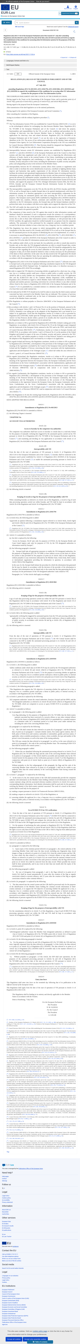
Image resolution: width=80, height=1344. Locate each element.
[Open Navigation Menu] (7, 22)
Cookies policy (6, 1198)
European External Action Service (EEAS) (14, 1305)
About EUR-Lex (6, 1209)
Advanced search (73, 26)
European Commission (8, 1296)
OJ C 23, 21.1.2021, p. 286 (48, 1022)
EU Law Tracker (6, 1236)
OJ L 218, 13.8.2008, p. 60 (36, 468)
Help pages (5, 1176)
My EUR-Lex (68, 7)
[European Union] (6, 1243)
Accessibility (6, 1200)
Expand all (63, 57)
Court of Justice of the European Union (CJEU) (15, 1298)
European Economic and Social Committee (14, 1307)
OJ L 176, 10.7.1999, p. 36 (16, 1121)
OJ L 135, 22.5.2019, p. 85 (60, 486)
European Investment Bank (10, 1311)
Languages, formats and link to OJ (16, 61)
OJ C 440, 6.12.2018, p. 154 (16, 1019)
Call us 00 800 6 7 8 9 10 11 (10, 1254)
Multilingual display (12, 65)
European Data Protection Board (11, 1318)
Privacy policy (6, 1278)
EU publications (6, 1230)
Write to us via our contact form (11, 1258)
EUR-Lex (8, 13)
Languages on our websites (10, 1275)
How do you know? (41, 1)
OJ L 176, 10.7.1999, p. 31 (62, 1127)
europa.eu (16, 1246)
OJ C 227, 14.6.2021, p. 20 (28, 1024)
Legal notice (5, 1195)
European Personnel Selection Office (13, 1320)
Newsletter (5, 1212)
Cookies (4, 1282)
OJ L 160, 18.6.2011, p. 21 (16, 1138)
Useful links (5, 1214)
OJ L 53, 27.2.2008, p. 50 (56, 1136)
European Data (6, 1221)
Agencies (5, 1324)
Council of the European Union (11, 1294)
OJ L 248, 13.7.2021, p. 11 (66, 480)
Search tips (20, 26)
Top (8, 1152)
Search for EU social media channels (13, 1268)
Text (6, 69)
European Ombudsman (9, 1313)
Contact (4, 1178)
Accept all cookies (14, 1339)
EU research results (8, 1226)
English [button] (76, 7)
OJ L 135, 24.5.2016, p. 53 (41, 1077)
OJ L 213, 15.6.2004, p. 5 (66, 1028)
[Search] (77, 22)
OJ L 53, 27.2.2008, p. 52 (16, 1130)
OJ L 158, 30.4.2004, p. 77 (29, 1114)
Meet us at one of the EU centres (11, 1261)
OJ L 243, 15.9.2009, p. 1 (38, 472)
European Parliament (8, 1289)
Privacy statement (7, 1202)
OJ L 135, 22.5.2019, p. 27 (49, 1052)
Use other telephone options (10, 1256)
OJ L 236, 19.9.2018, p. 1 (40, 1106)
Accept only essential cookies (35, 1339)
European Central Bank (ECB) (10, 1300)
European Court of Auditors (10, 1302)
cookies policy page (36, 1331)
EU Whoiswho (6, 1228)
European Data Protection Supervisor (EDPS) (15, 1316)
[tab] (40, 60)
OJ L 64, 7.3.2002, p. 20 (24, 1118)
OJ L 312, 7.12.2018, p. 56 (58, 1085)
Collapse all (72, 57)
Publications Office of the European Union (31, 1168)
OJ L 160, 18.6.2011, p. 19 (66, 1148)
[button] (40, 1342)
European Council (7, 1292)
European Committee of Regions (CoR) (13, 1309)
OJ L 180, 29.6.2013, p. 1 (33, 1071)
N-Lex (4, 1234)
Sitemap (4, 1181)
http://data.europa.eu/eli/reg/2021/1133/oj (20, 54)
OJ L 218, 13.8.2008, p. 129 (44, 1044)
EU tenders (5, 1223)
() (60, 111)
